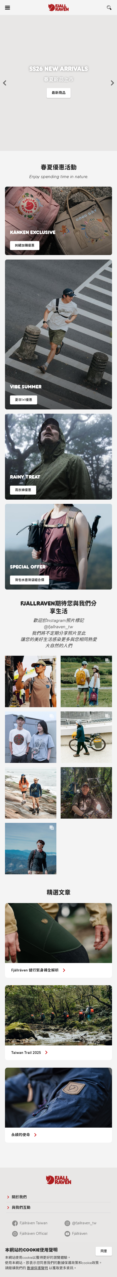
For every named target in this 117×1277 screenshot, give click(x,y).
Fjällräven (79, 1233)
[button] (4, 82)
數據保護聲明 (37, 1268)
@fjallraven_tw (84, 1223)
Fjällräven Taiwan (33, 1223)
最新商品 (59, 93)
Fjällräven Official (33, 1233)
